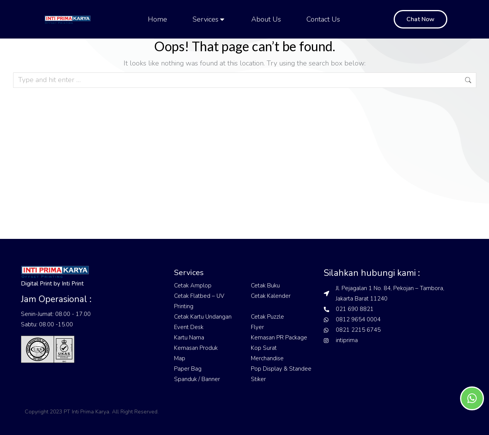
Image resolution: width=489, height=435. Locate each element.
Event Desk (188, 327)
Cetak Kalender (271, 296)
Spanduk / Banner (197, 379)
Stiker (258, 379)
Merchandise (267, 358)
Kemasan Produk (196, 348)
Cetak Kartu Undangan (203, 317)
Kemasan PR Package (279, 337)
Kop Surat (264, 348)
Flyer (257, 327)
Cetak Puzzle (267, 317)
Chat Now (420, 19)
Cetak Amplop (193, 285)
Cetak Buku (265, 285)
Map (179, 358)
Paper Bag (187, 369)
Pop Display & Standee (281, 369)
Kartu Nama (189, 337)
